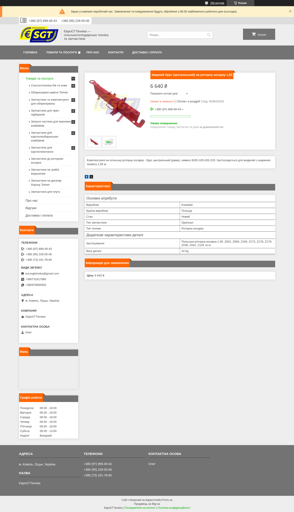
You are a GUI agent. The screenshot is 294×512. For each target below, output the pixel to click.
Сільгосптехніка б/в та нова (49, 85)
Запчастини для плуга (45, 191)
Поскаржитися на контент (139, 507)
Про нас (92, 52)
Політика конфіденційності (174, 507)
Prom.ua (167, 500)
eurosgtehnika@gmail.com (42, 273)
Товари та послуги (61, 52)
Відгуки (31, 208)
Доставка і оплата (147, 52)
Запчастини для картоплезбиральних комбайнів (44, 136)
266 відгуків (217, 3)
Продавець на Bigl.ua (147, 503)
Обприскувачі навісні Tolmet (49, 92)
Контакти (115, 52)
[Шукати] (209, 35)
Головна (30, 52)
